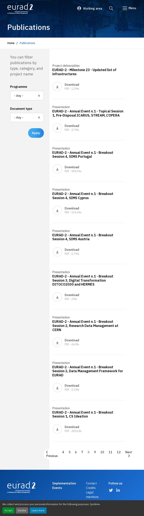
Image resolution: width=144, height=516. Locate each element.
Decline (22, 510)
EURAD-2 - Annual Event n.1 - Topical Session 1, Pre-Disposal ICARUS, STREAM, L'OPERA (87, 113)
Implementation (64, 483)
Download (66, 86)
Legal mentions (92, 494)
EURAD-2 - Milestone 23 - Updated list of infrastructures (84, 72)
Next (128, 453)
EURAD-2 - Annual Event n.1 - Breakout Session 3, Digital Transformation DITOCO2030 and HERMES (82, 280)
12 (119, 452)
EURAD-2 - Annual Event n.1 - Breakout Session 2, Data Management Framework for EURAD (87, 371)
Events (57, 488)
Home (10, 43)
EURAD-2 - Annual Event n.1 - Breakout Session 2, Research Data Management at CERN (85, 325)
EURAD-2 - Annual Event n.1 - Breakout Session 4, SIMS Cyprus (82, 196)
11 (110, 452)
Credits (91, 488)
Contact (91, 483)
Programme (18, 87)
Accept (8, 510)
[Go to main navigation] (129, 8)
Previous (52, 454)
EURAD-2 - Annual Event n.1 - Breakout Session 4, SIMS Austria (82, 237)
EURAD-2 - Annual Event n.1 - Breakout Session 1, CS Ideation (82, 414)
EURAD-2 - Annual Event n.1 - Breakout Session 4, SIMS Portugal (82, 154)
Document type (21, 109)
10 (102, 452)
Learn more (38, 510)
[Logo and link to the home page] (20, 8)
